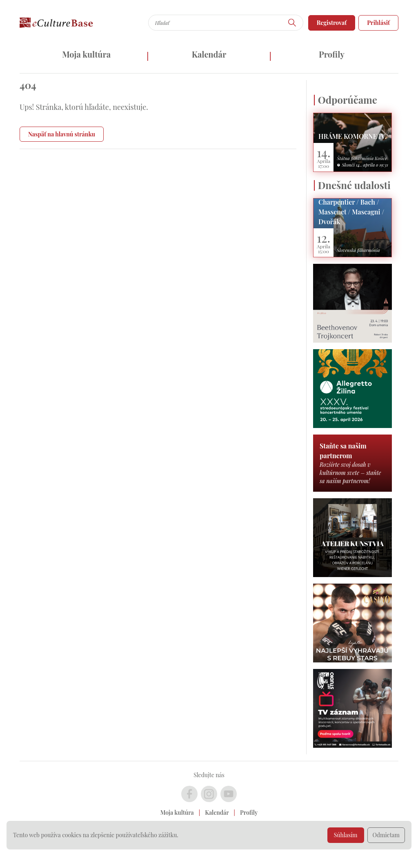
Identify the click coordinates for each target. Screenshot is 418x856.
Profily (332, 54)
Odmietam (386, 835)
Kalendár (209, 54)
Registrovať (332, 23)
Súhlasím (346, 835)
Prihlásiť (378, 23)
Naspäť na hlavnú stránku (61, 134)
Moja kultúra (86, 54)
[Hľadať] (292, 22)
